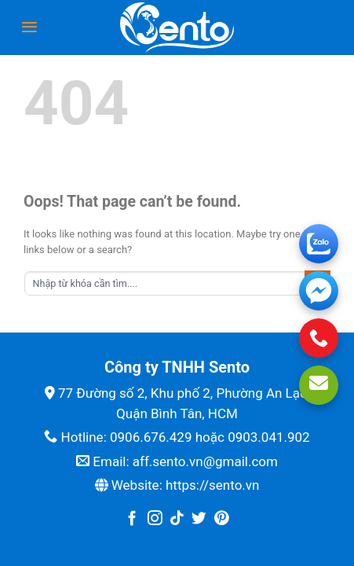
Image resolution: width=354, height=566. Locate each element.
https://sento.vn (212, 485)
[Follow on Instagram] (155, 519)
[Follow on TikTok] (177, 519)
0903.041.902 (269, 437)
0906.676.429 (151, 437)
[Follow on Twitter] (199, 519)
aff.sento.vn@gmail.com (205, 461)
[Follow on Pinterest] (221, 519)
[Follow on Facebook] (132, 519)
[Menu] (29, 27)
